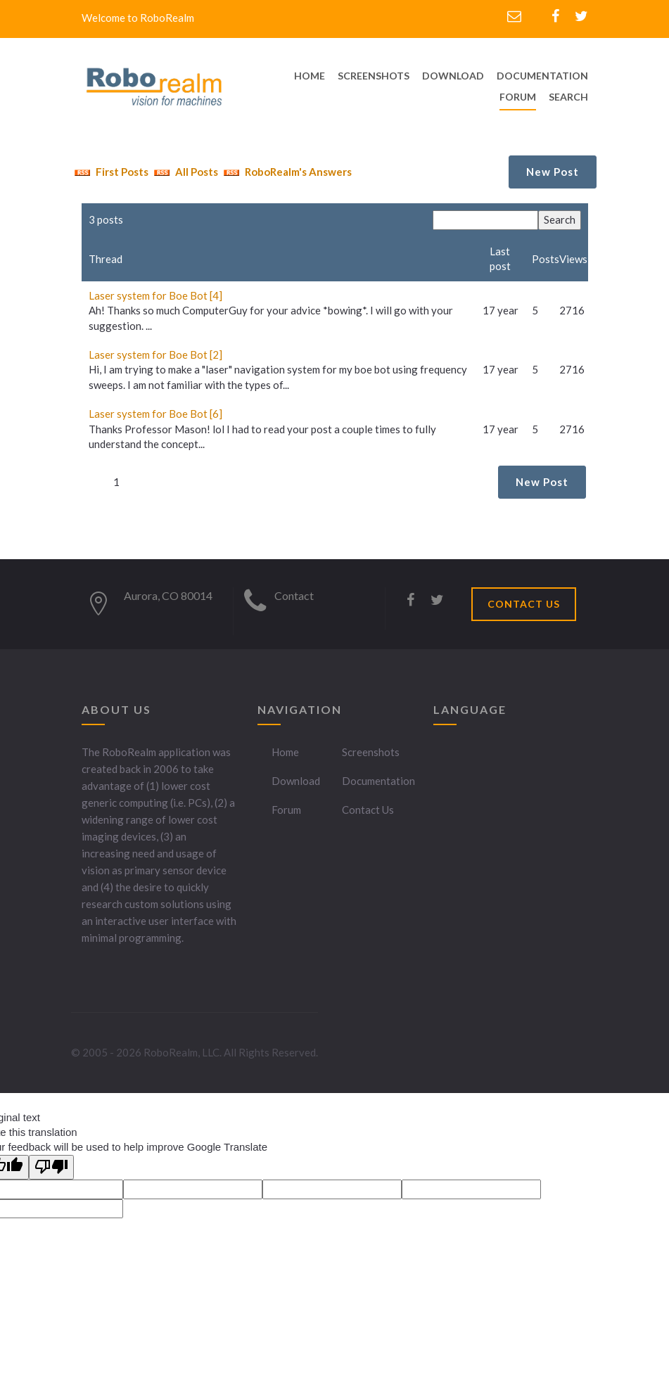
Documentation (378, 780)
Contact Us (368, 809)
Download (296, 780)
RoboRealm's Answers (286, 171)
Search (568, 97)
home (309, 76)
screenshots (373, 76)
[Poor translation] (51, 1167)
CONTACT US (524, 604)
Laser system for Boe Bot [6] (155, 413)
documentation (542, 76)
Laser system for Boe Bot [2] (155, 354)
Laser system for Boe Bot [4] (155, 295)
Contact (294, 595)
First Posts (109, 171)
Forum (517, 97)
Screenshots (371, 752)
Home (285, 752)
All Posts (184, 171)
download (453, 76)
